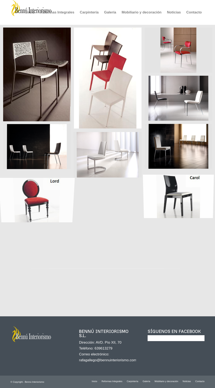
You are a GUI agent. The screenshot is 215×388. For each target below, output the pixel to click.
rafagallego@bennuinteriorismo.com (107, 360)
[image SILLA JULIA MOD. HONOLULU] (38, 76)
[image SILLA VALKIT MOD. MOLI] (38, 148)
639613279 (103, 348)
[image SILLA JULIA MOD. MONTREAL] (109, 80)
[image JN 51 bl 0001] (109, 156)
